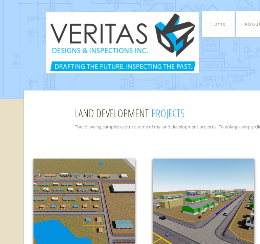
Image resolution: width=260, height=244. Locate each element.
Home (218, 24)
